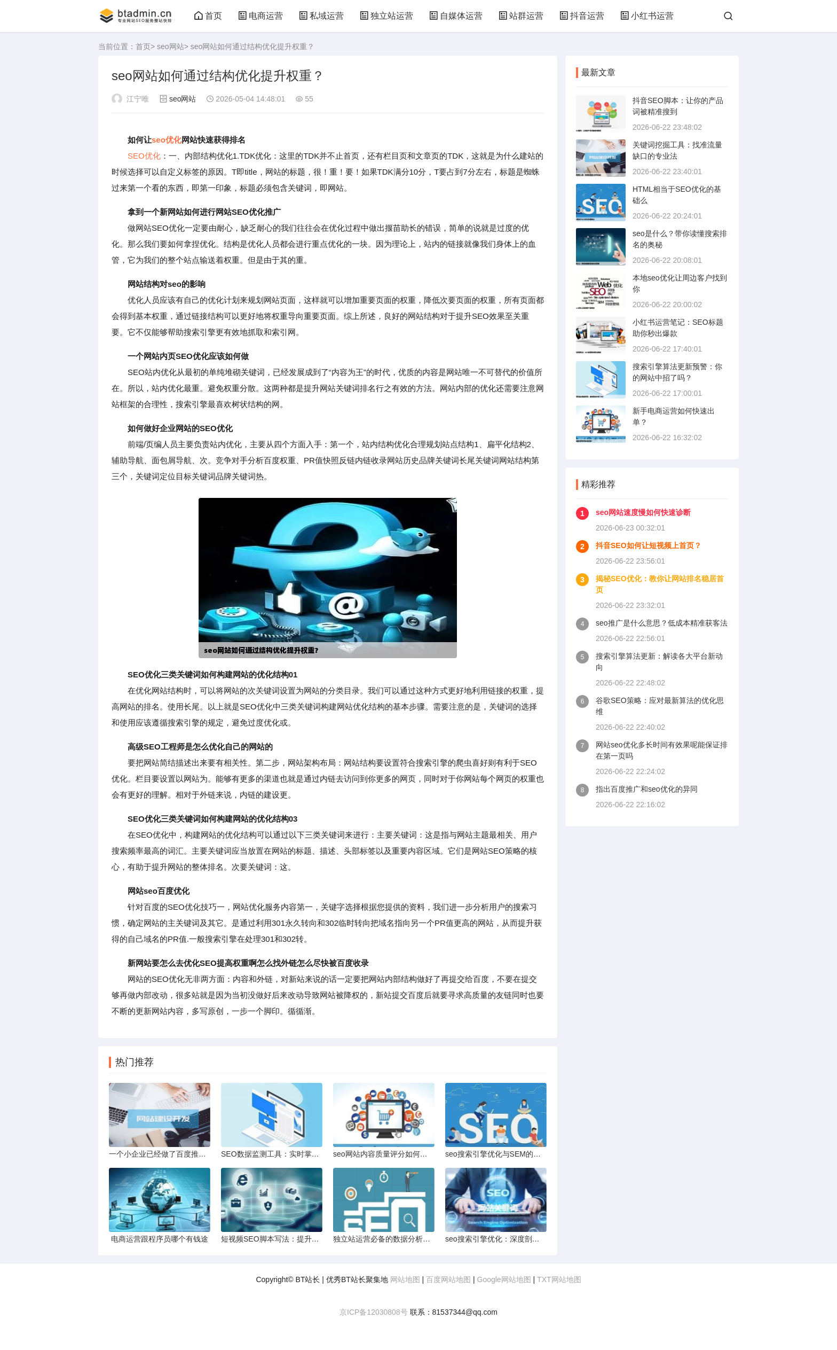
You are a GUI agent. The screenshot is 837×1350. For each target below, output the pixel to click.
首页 (208, 15)
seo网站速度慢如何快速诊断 (643, 512)
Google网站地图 (504, 1279)
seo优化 (166, 139)
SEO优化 (144, 155)
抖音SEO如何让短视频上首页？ (648, 545)
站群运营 (521, 15)
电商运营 (260, 15)
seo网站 (170, 46)
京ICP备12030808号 (373, 1312)
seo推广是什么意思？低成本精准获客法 (662, 623)
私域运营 (321, 15)
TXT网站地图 (559, 1279)
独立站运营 (386, 15)
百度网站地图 (448, 1279)
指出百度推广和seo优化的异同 (647, 789)
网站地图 (405, 1279)
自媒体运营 (456, 15)
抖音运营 (581, 15)
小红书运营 (647, 15)
